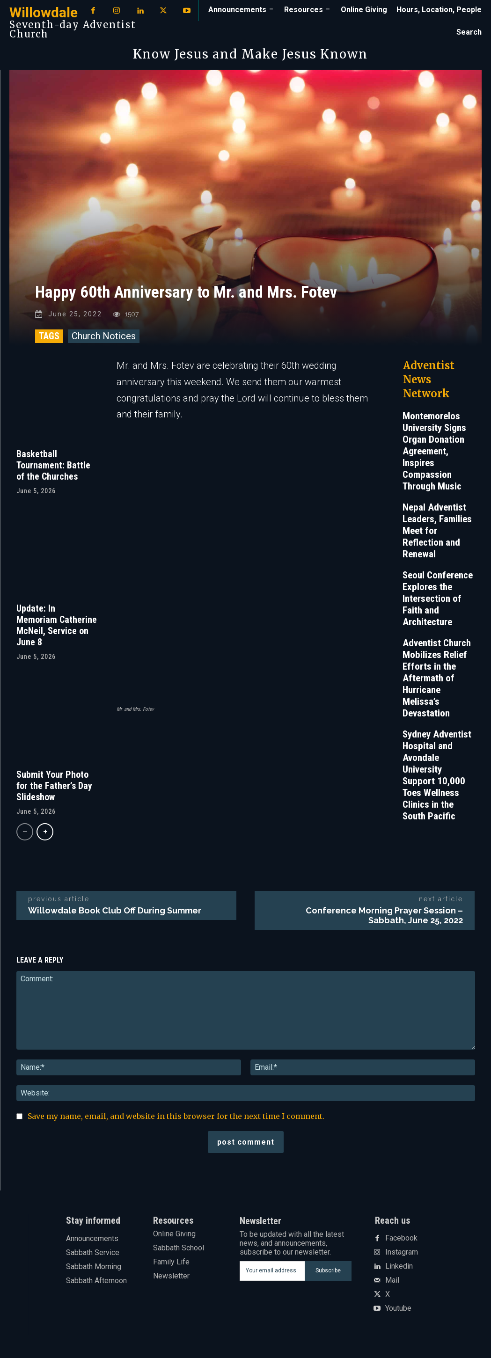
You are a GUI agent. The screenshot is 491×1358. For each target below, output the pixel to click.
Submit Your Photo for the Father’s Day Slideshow (54, 790)
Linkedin (399, 1271)
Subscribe (328, 1275)
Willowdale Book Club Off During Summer (114, 915)
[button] (469, 32)
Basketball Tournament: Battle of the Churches (53, 470)
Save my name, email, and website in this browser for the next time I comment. (176, 1120)
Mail (392, 1285)
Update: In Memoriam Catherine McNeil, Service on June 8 (56, 629)
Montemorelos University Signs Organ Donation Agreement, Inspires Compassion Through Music (434, 455)
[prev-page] (24, 836)
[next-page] (45, 836)
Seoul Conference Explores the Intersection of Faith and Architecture (438, 603)
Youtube (398, 1313)
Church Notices (104, 340)
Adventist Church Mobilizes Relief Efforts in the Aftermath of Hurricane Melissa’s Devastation (437, 682)
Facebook (401, 1243)
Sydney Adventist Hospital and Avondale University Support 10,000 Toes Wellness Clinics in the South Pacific (437, 779)
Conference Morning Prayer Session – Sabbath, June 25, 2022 (384, 920)
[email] (272, 1275)
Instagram (401, 1257)
